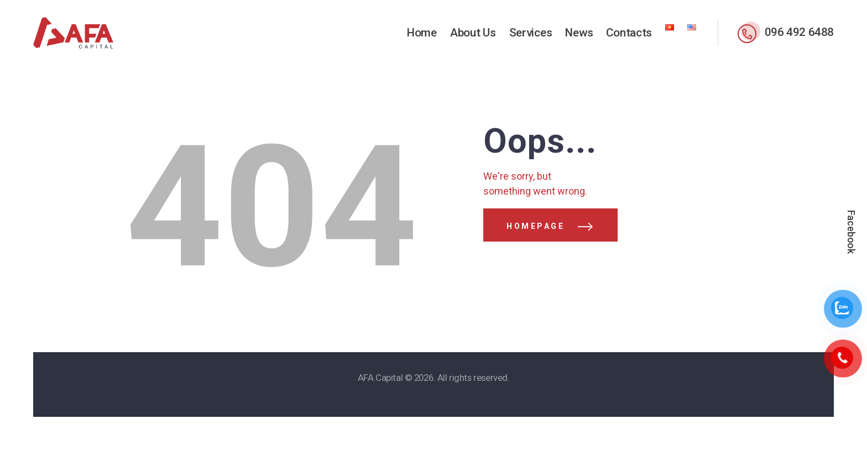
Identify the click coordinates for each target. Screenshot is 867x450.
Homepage (535, 226)
